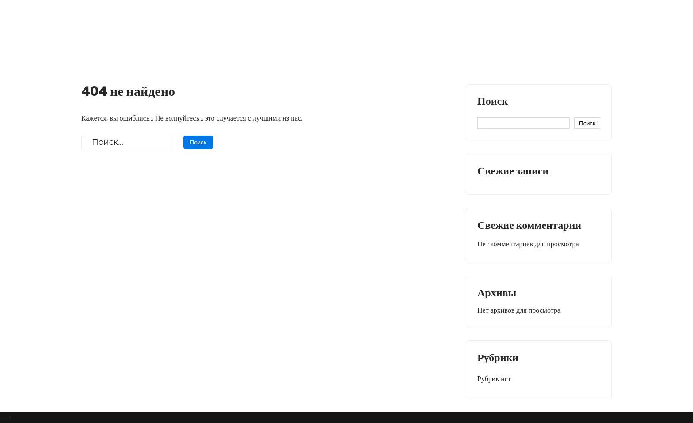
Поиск (492, 102)
